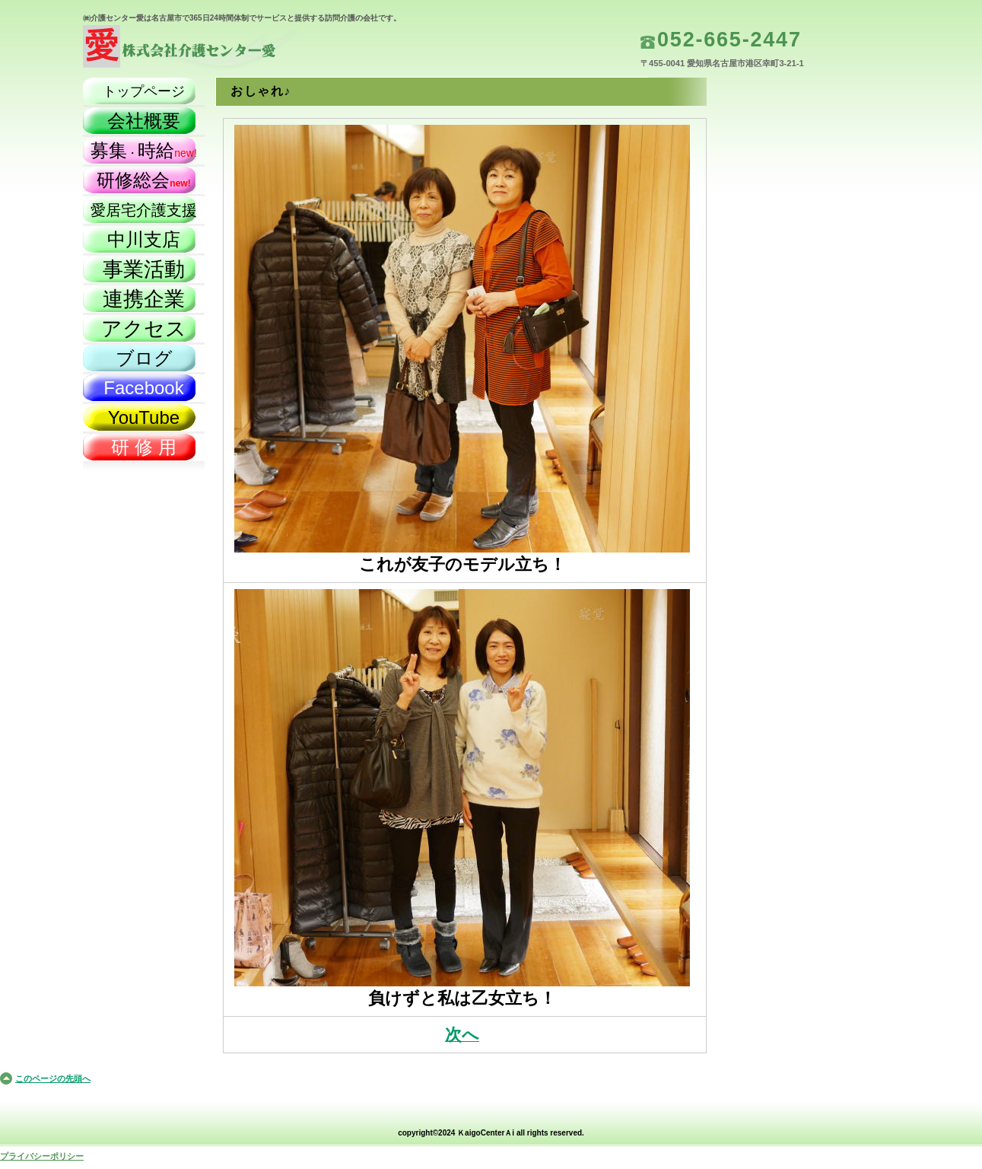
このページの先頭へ (53, 1078)
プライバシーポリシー (42, 1156)
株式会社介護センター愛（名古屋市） (235, 50)
